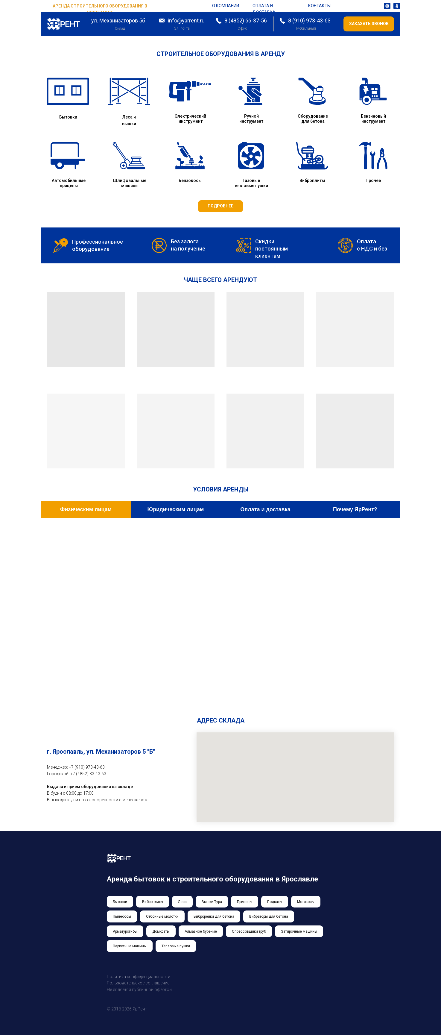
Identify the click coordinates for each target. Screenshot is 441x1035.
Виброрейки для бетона (214, 916)
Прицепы (244, 902)
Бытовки (68, 117)
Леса (182, 902)
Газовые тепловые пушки (251, 183)
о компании (225, 5)
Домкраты (161, 931)
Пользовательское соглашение (138, 983)
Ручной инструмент (251, 119)
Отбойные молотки (162, 916)
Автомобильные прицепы (69, 183)
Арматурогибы (125, 931)
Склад (119, 28)
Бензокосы (190, 180)
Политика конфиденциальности (138, 976)
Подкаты (274, 902)
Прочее (373, 180)
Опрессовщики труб (249, 931)
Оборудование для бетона (313, 119)
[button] (368, 23)
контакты (319, 5)
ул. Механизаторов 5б (118, 20)
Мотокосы (305, 902)
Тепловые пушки (176, 946)
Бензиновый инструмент (373, 119)
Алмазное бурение (201, 931)
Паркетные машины (130, 946)
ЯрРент (140, 1009)
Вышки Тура (212, 902)
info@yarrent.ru (186, 20)
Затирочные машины (299, 931)
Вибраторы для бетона (268, 916)
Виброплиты (312, 180)
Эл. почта (182, 28)
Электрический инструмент (190, 119)
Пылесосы (122, 916)
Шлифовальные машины (129, 183)
